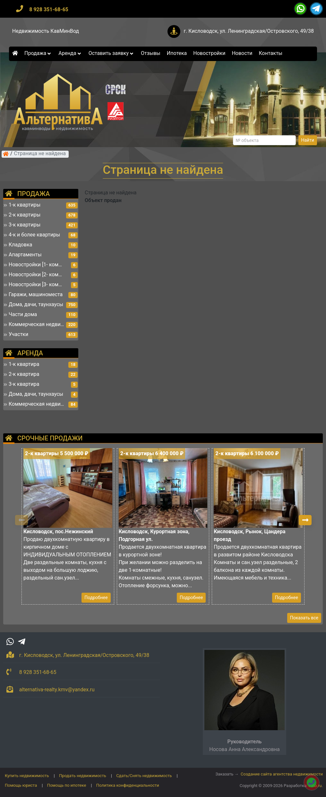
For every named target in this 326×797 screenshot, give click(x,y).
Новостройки (209, 53)
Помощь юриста (21, 785)
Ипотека (177, 53)
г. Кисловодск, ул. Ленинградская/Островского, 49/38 (249, 31)
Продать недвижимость (82, 775)
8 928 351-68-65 (48, 9)
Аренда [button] (70, 53)
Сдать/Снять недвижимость (144, 775)
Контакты (270, 53)
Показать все (304, 617)
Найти (307, 140)
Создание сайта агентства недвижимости (282, 774)
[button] (305, 520)
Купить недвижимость (27, 775)
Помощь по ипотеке (66, 785)
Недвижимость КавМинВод (45, 31)
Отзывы (150, 53)
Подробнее (95, 597)
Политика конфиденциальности (127, 785)
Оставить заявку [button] (111, 53)
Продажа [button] (38, 53)
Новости (242, 53)
